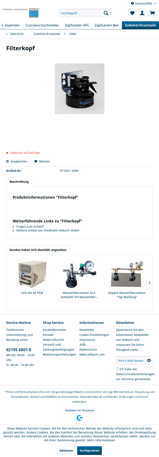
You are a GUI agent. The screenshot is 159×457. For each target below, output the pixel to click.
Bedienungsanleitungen (59, 354)
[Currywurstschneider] (42, 25)
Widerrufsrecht (53, 340)
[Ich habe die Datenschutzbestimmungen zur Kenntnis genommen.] (117, 369)
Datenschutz (88, 349)
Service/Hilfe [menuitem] (142, 3)
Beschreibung (19, 182)
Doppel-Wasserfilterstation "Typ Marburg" (127, 295)
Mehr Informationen (101, 440)
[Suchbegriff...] (85, 13)
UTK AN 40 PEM (32, 293)
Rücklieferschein (54, 330)
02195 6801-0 (18, 349)
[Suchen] (106, 13)
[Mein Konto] (142, 13)
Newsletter (87, 330)
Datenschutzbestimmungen (135, 374)
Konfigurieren (89, 450)
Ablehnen (66, 450)
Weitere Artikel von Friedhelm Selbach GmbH (46, 230)
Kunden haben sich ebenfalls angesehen (38, 250)
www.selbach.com (92, 354)
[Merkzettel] (132, 13)
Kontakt (48, 335)
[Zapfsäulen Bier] (107, 25)
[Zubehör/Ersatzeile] (140, 25)
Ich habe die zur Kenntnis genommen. (135, 374)
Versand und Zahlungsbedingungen (58, 346)
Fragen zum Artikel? (28, 226)
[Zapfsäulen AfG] (77, 25)
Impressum (87, 340)
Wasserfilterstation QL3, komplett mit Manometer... (79, 295)
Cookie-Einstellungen (94, 335)
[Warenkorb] (152, 13)
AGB (82, 344)
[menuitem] (85, 13)
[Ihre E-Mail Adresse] (131, 360)
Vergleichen (16, 161)
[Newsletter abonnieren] (149, 360)
